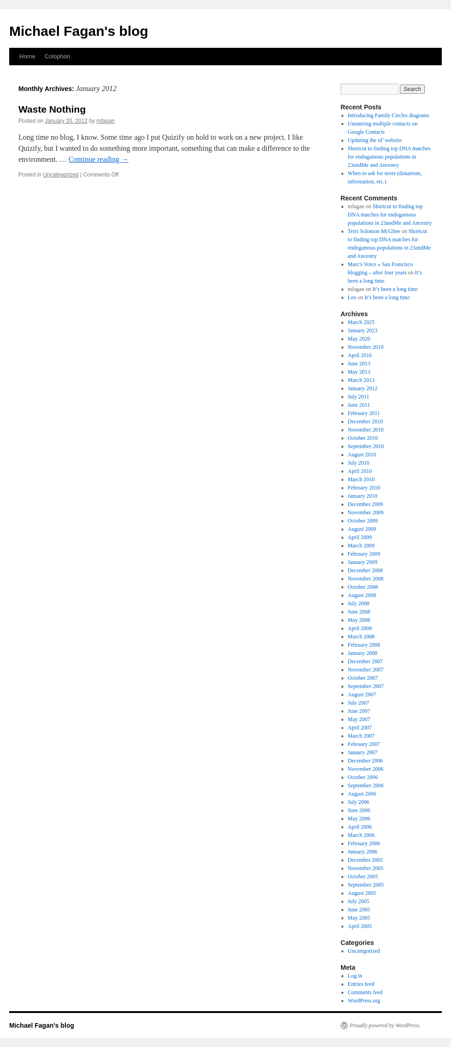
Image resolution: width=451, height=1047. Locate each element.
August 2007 (362, 694)
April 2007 (360, 727)
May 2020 (359, 339)
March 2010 (361, 479)
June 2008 (359, 612)
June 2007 (359, 711)
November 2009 (366, 512)
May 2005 (359, 918)
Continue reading (99, 159)
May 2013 (359, 372)
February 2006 (364, 843)
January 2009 (362, 562)
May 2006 (359, 818)
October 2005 (363, 876)
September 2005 (366, 885)
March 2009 (361, 545)
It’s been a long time (395, 289)
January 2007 (362, 752)
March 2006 (361, 835)
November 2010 (366, 430)
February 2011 (364, 413)
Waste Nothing (52, 109)
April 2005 (360, 926)
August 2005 (362, 893)
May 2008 (359, 620)
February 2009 (364, 554)
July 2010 (359, 463)
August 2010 (362, 454)
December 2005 (365, 860)
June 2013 (359, 363)
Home (27, 56)
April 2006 (360, 827)
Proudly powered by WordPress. (385, 1025)
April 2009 (360, 537)
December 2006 (365, 760)
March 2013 (361, 380)
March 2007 (361, 736)
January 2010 (362, 496)
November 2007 (366, 669)
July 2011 (359, 396)
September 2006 (366, 785)
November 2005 (366, 868)
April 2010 (360, 471)
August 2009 (362, 529)
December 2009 (365, 504)
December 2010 (365, 421)
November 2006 (366, 769)
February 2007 (364, 744)
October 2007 (363, 678)
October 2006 (363, 777)
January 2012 (362, 388)
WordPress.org (364, 1000)
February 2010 (364, 487)
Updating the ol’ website (375, 140)
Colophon (57, 56)
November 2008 (366, 578)
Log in (355, 976)
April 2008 (360, 628)
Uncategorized (60, 174)
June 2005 (359, 909)
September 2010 (366, 446)
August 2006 (362, 794)
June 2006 (359, 810)
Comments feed (365, 992)
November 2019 (366, 347)
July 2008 (359, 603)
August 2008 (362, 595)
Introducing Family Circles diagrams (388, 115)
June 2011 (359, 405)
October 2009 (363, 521)
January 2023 (362, 330)
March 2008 (361, 636)
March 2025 (361, 322)
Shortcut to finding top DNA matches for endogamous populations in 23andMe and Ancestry (389, 156)
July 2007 (359, 703)
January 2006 (362, 851)
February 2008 (364, 645)
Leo (352, 297)
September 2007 (366, 686)
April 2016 (360, 355)
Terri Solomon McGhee (374, 231)
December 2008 (365, 570)
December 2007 (365, 661)
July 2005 (359, 901)
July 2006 (359, 802)
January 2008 (362, 653)
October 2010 (363, 438)
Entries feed (361, 984)
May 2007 (359, 719)
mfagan (106, 121)
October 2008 (363, 587)
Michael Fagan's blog (78, 31)
